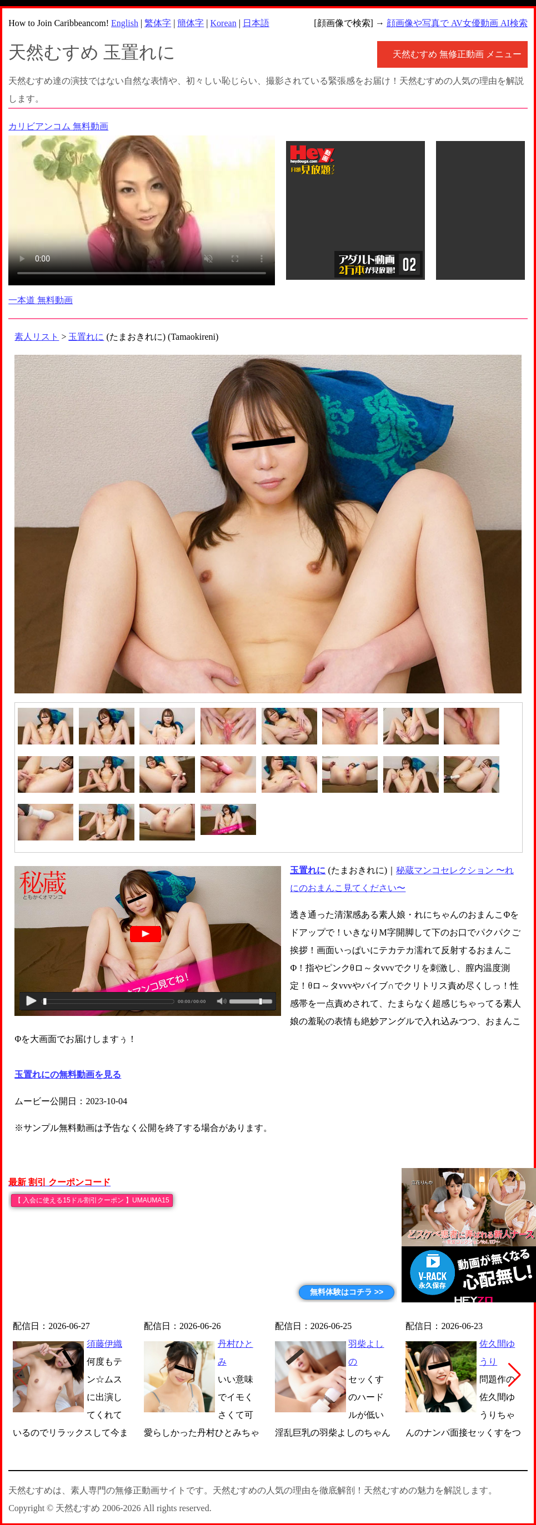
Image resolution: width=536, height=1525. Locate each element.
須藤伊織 (104, 1343)
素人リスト (36, 336)
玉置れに (86, 336)
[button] (514, 1375)
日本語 (256, 23)
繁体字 (157, 23)
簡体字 (190, 23)
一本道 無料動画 (40, 300)
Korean (224, 23)
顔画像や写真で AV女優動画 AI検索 (457, 23)
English (124, 23)
